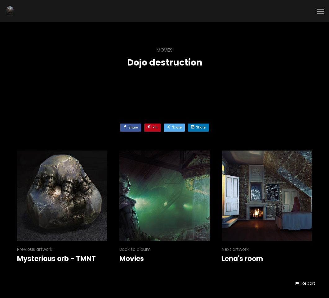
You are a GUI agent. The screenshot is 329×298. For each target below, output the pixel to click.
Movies (164, 50)
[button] (305, 283)
